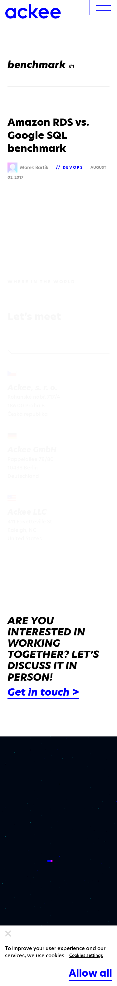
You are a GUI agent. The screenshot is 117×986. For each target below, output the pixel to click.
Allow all (90, 973)
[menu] (103, 7)
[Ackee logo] (33, 11)
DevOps (73, 167)
